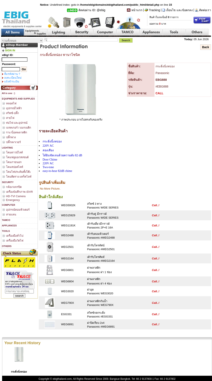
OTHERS (6, 246)
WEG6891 (67, 324)
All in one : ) (8, 93)
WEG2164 (67, 258)
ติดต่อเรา (205, 10)
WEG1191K (68, 225)
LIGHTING (7, 147)
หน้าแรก (136, 10)
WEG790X (67, 302)
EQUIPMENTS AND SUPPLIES (18, 98)
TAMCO (5, 220)
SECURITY (7, 182)
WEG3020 (67, 291)
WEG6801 (67, 270)
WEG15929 (68, 215)
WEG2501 (67, 246)
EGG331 (66, 314)
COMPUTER (8, 205)
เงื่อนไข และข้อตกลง (179, 10)
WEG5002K (68, 205)
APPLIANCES (9, 225)
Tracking (154, 10)
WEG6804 (67, 281)
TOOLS (5, 231)
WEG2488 (67, 235)
